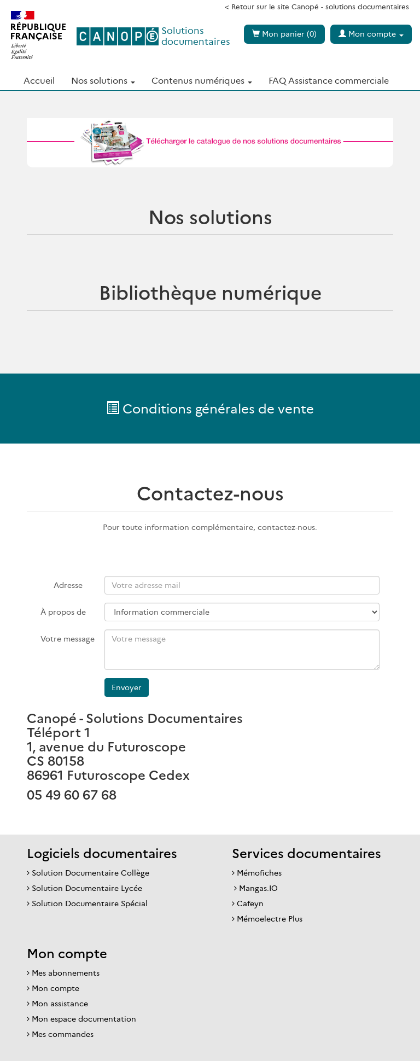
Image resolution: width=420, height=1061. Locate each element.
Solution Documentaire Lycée (87, 888)
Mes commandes (63, 1034)
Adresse (68, 585)
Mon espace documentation (84, 1019)
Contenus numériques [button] (201, 80)
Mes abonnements (66, 973)
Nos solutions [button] (103, 80)
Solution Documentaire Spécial (90, 903)
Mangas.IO (258, 888)
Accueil (39, 80)
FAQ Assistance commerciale (329, 80)
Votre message (61, 639)
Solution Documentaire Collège (90, 873)
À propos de (61, 612)
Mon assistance (60, 1003)
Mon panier (284, 34)
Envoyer (127, 687)
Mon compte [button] (371, 34)
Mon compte (55, 988)
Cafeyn (250, 903)
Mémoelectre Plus (269, 919)
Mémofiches (259, 873)
